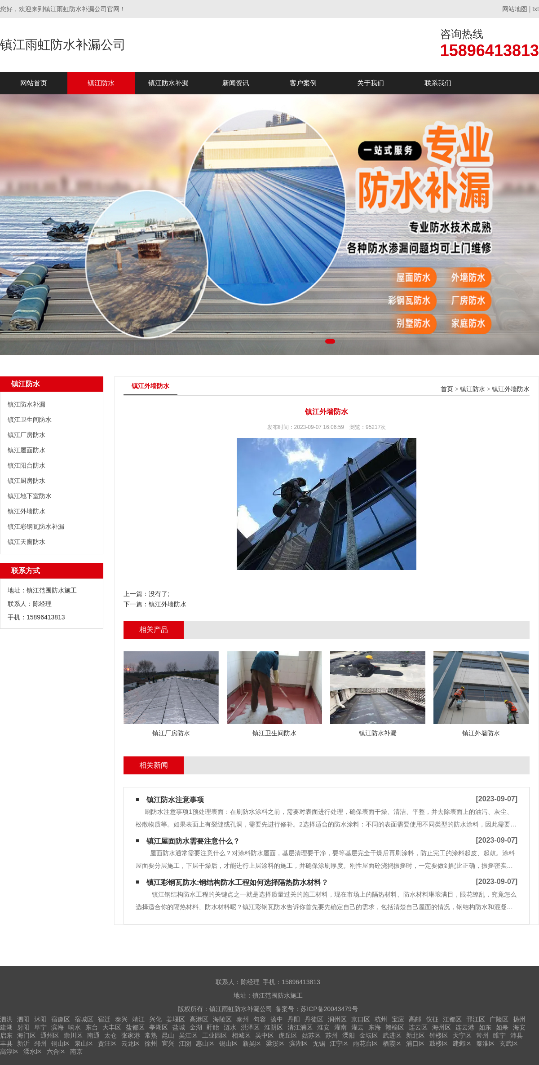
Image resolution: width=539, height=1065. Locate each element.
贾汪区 (107, 1043)
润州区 (337, 1019)
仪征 (432, 1019)
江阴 (185, 1043)
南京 (76, 1051)
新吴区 (252, 1043)
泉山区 (84, 1043)
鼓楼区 (438, 1043)
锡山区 (228, 1043)
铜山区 (60, 1043)
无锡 (319, 1043)
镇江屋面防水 (26, 450)
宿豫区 (60, 1019)
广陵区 (499, 1019)
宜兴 (168, 1043)
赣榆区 (394, 1027)
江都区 (452, 1019)
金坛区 (368, 1035)
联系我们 (437, 83)
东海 (374, 1027)
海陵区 (222, 1019)
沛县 (516, 1035)
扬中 (276, 1019)
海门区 (26, 1035)
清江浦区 (300, 1027)
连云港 (464, 1027)
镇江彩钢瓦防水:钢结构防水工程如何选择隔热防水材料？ (237, 882)
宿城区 (84, 1019)
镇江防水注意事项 (175, 800)
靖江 (138, 1019)
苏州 (331, 1035)
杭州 (381, 1019)
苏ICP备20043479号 (329, 1008)
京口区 (360, 1019)
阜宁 (40, 1027)
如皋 (502, 1027)
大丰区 (111, 1027)
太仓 (110, 1035)
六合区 (56, 1051)
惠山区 (205, 1043)
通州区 (49, 1035)
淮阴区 (273, 1027)
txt (535, 9)
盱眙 (213, 1027)
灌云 (357, 1027)
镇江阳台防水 (26, 465)
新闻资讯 (235, 83)
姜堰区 (175, 1019)
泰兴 (121, 1019)
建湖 (6, 1027)
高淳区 (9, 1051)
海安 (519, 1027)
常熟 (151, 1035)
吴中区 (264, 1035)
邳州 (40, 1043)
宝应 (398, 1019)
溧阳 (348, 1035)
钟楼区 (438, 1035)
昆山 (168, 1035)
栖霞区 (392, 1043)
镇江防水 (101, 83)
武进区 (392, 1035)
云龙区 (130, 1043)
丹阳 (293, 1019)
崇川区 (73, 1035)
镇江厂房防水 (26, 434)
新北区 (415, 1035)
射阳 (23, 1027)
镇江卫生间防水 (30, 419)
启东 (6, 1035)
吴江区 (188, 1035)
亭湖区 (158, 1027)
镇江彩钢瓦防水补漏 (36, 526)
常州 (482, 1035)
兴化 (155, 1019)
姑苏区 (311, 1035)
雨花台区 (365, 1043)
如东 (485, 1027)
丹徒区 (314, 1019)
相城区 (241, 1035)
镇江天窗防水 (26, 541)
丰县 (6, 1043)
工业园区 (214, 1035)
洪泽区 (250, 1027)
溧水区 (32, 1051)
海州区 (441, 1027)
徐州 (151, 1043)
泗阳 (23, 1019)
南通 (93, 1035)
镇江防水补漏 (168, 83)
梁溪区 (275, 1043)
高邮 (415, 1019)
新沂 (23, 1043)
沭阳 (40, 1019)
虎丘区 (287, 1035)
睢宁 (499, 1035)
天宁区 (462, 1035)
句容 (259, 1019)
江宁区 (339, 1043)
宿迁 (104, 1019)
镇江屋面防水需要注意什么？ (193, 841)
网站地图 (514, 9)
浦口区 (415, 1043)
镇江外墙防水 (26, 511)
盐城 (178, 1027)
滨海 (57, 1027)
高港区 (199, 1019)
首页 (447, 389)
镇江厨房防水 (26, 480)
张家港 (130, 1035)
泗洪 (6, 1019)
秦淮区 (485, 1043)
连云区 (418, 1027)
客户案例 (303, 83)
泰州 (242, 1019)
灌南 (340, 1027)
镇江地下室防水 (30, 495)
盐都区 (135, 1027)
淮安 (323, 1027)
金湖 (196, 1027)
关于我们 (370, 83)
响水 (74, 1027)
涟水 (230, 1027)
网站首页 (33, 83)
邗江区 (475, 1019)
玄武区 (508, 1043)
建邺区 (462, 1043)
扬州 (519, 1019)
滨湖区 (298, 1043)
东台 (91, 1027)
